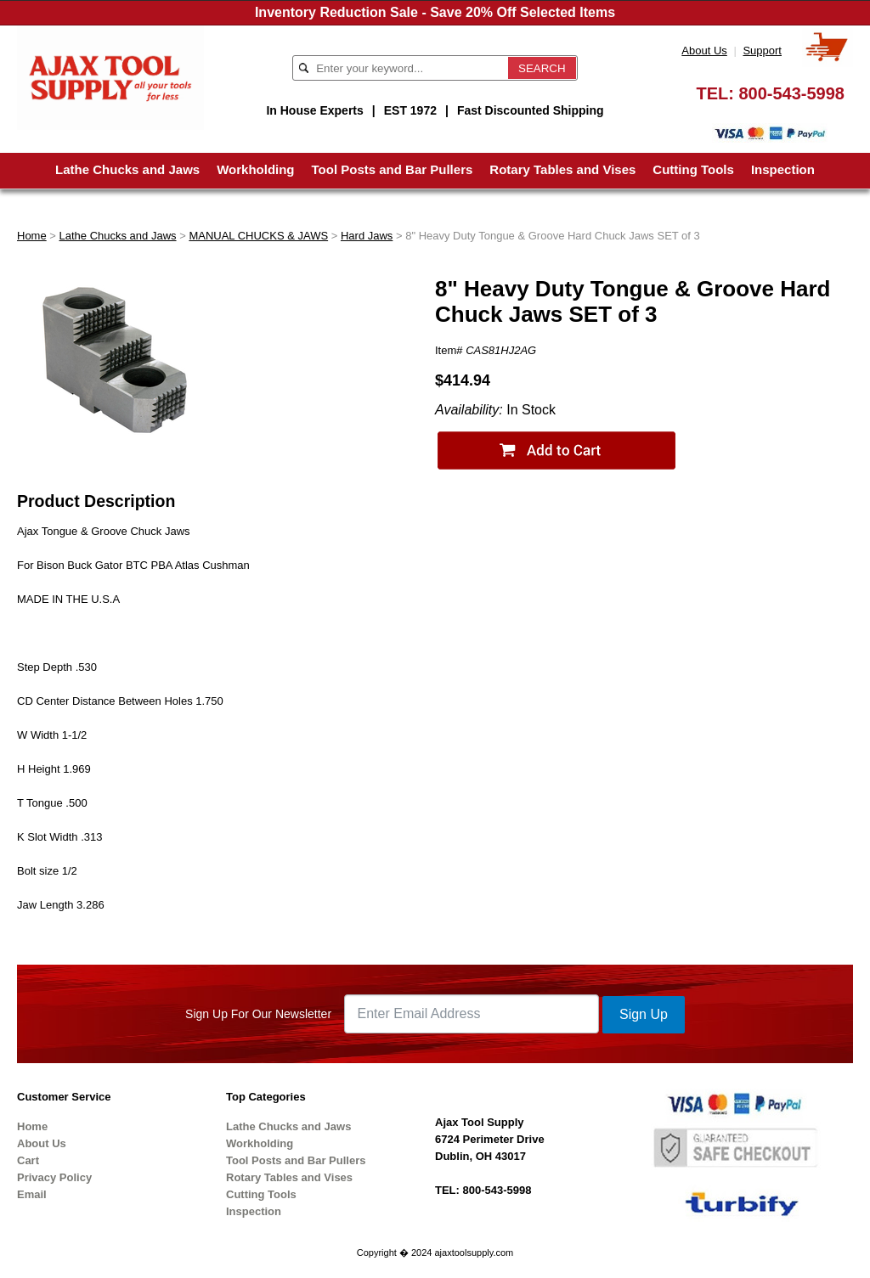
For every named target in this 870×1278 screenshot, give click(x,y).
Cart (28, 1160)
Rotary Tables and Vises (562, 169)
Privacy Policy (54, 1177)
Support (762, 50)
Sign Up (643, 1014)
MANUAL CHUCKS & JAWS (258, 235)
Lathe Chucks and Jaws (127, 169)
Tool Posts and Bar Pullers (392, 169)
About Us (703, 50)
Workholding (255, 169)
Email (32, 1194)
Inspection (783, 169)
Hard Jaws (367, 235)
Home (32, 235)
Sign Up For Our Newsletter (258, 1014)
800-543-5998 (791, 93)
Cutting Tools (693, 169)
